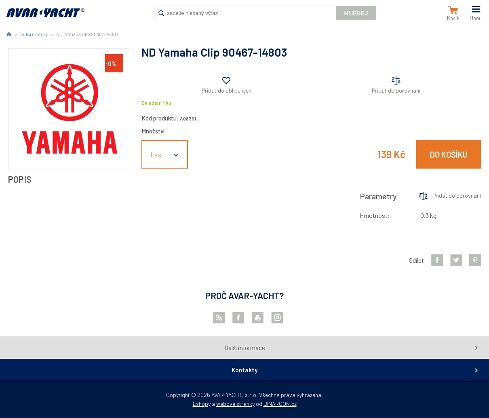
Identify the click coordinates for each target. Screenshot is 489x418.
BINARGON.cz (280, 403)
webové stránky (235, 403)
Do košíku (449, 154)
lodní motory (34, 34)
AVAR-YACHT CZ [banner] (45, 17)
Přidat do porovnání (396, 90)
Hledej (356, 13)
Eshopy (202, 403)
